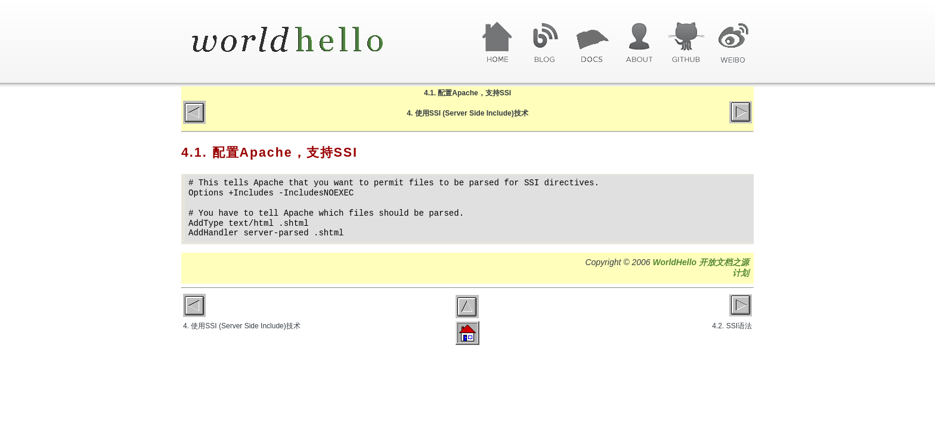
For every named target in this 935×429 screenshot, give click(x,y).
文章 (591, 43)
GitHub (686, 43)
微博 (733, 43)
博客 (544, 43)
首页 (497, 43)
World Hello (302, 40)
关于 (639, 43)
